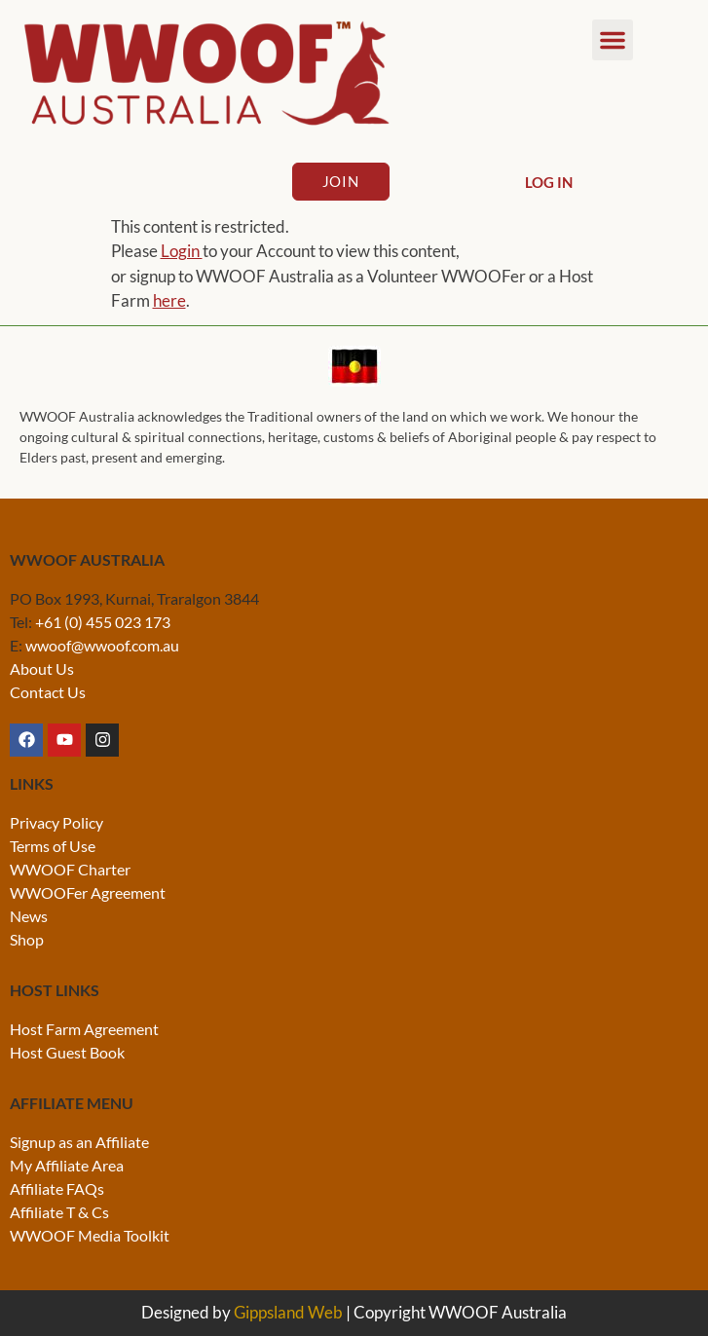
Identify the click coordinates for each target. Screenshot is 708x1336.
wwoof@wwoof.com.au (102, 645)
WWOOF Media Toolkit (89, 1235)
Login (182, 251)
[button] (612, 39)
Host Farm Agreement (84, 1029)
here (169, 300)
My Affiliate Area (67, 1165)
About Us (42, 668)
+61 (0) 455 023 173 (102, 621)
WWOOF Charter (70, 869)
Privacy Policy (56, 822)
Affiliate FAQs (57, 1188)
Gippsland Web (288, 1312)
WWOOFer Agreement (88, 892)
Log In (549, 182)
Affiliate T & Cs (59, 1212)
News (29, 916)
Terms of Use (52, 845)
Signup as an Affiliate (79, 1141)
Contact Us (48, 692)
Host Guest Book (67, 1052)
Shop (27, 939)
